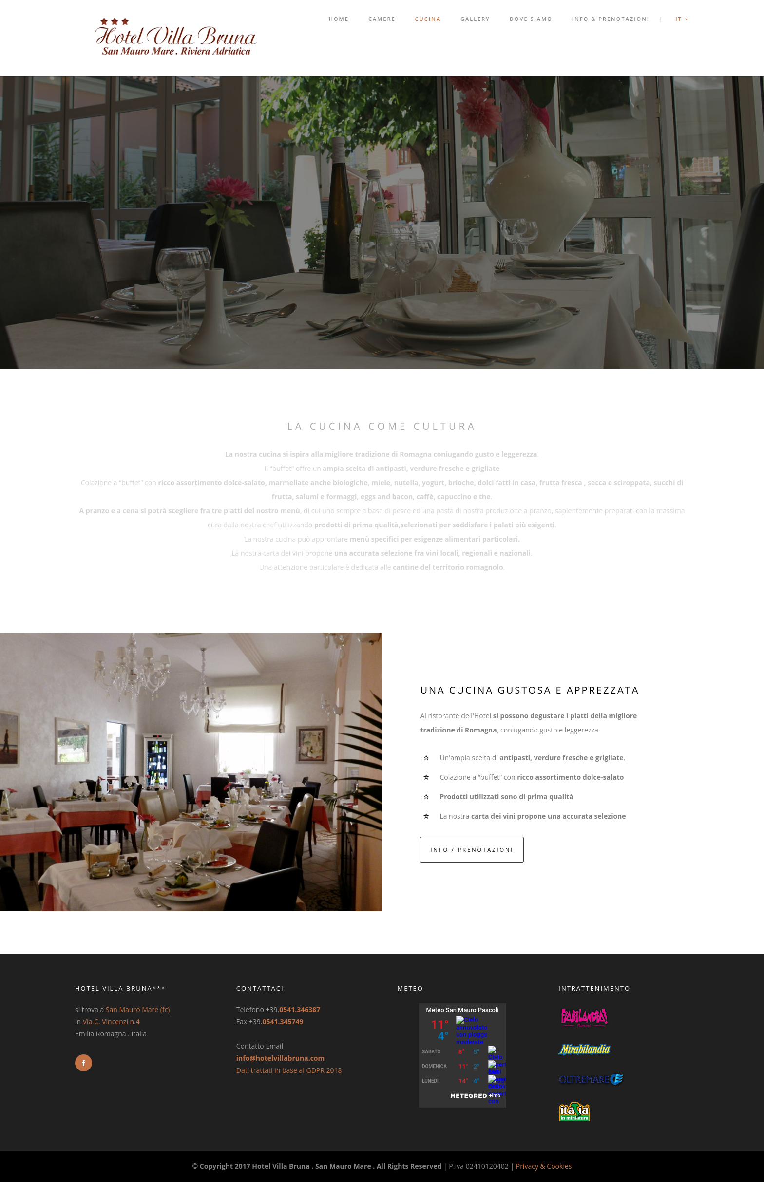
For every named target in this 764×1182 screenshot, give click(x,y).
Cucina (428, 18)
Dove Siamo (531, 18)
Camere (382, 18)
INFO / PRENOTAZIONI (472, 849)
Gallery (475, 18)
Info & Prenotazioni (610, 18)
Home (339, 18)
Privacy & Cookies (544, 1166)
